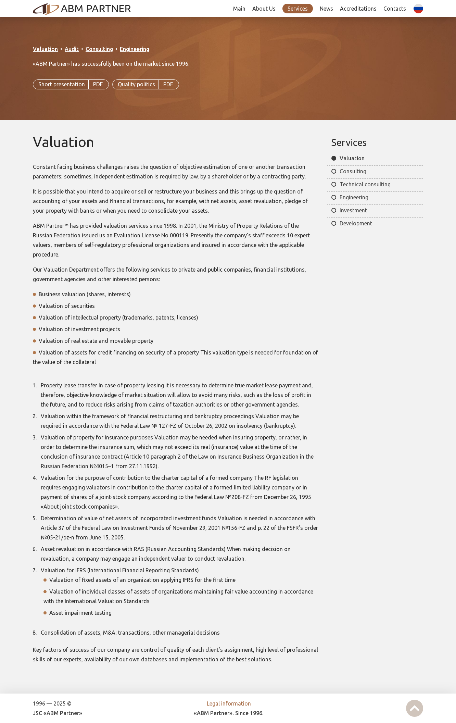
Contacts (394, 8)
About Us (264, 8)
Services (298, 8)
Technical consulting (365, 184)
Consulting (99, 49)
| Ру (417, 13)
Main (239, 8)
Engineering (134, 49)
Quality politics (146, 84)
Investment (353, 210)
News (326, 8)
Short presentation (70, 84)
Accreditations (358, 8)
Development (356, 223)
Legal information (229, 703)
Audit (72, 49)
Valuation (45, 49)
